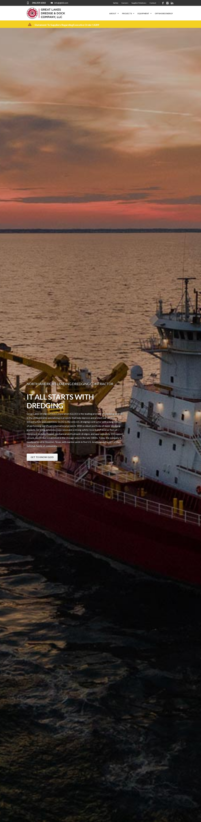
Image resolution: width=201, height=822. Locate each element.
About (114, 13)
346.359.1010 (39, 2)
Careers (124, 3)
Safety (115, 3)
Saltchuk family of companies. (42, 445)
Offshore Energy (164, 13)
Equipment (145, 13)
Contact (152, 3)
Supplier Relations (138, 3)
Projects (128, 13)
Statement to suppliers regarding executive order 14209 (67, 24)
